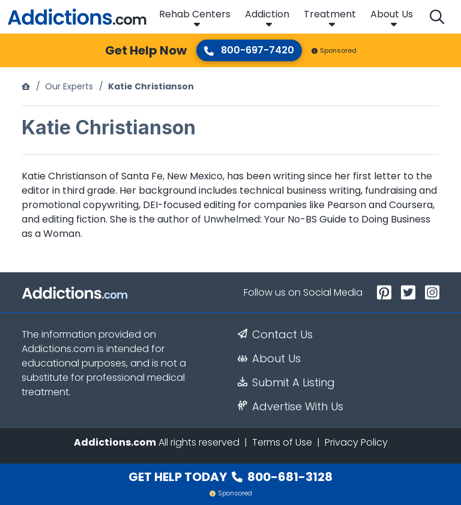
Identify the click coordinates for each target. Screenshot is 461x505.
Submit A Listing (286, 382)
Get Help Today (230, 476)
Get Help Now (146, 50)
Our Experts (69, 86)
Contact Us (275, 334)
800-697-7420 (249, 50)
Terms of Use (282, 442)
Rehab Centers (194, 14)
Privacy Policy (356, 442)
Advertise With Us (290, 406)
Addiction (267, 14)
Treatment (330, 14)
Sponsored (334, 50)
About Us (391, 14)
